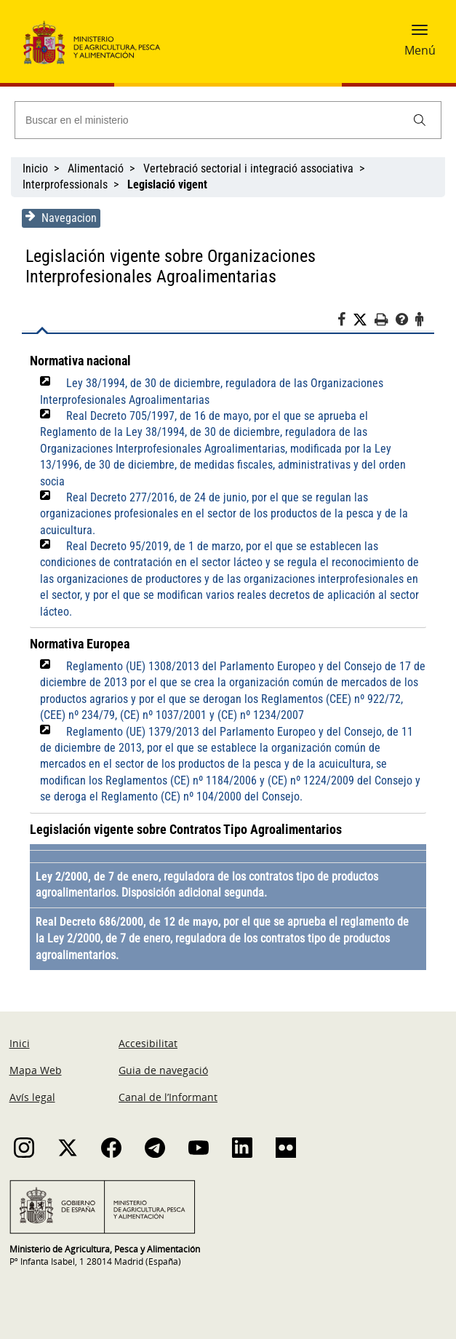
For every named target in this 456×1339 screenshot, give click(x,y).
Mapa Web (35, 1070)
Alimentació (96, 168)
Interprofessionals (65, 184)
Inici (19, 1043)
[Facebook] (345, 321)
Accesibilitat (148, 1043)
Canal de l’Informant (168, 1097)
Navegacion (61, 217)
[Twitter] (364, 320)
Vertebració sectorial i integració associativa (248, 168)
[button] (419, 34)
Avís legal (32, 1097)
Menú (420, 50)
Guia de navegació (163, 1070)
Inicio (35, 168)
